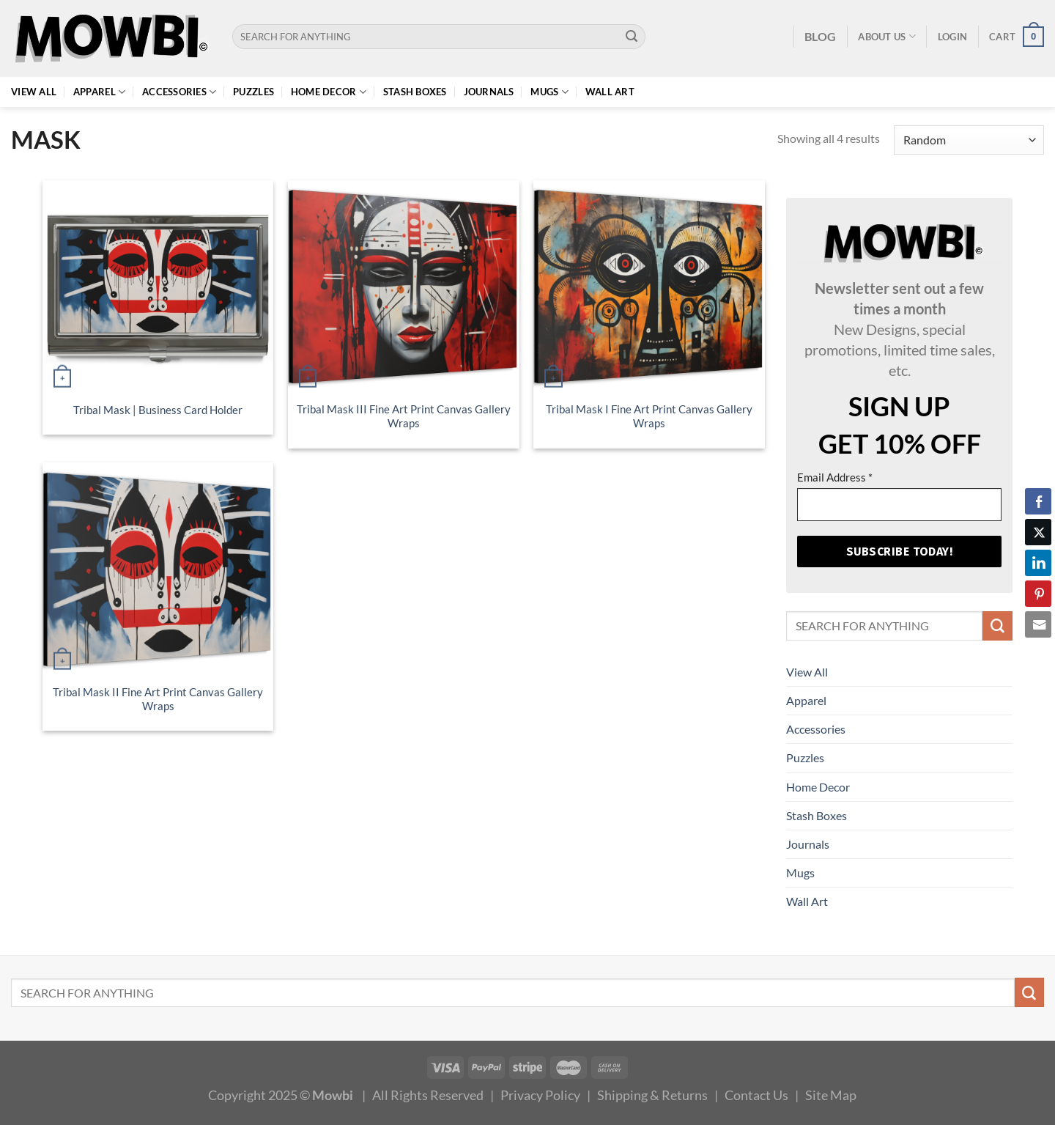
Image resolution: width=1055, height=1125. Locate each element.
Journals (489, 91)
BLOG (820, 36)
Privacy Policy (540, 1095)
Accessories (179, 92)
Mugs (549, 92)
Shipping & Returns (652, 1095)
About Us (887, 36)
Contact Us (756, 1095)
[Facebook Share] (1038, 501)
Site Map (830, 1095)
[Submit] (632, 36)
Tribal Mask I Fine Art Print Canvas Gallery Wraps (649, 416)
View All (33, 91)
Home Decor (328, 92)
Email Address (835, 477)
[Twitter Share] (1038, 532)
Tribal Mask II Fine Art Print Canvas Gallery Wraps (158, 699)
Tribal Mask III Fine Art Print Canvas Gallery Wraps (404, 416)
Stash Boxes (415, 91)
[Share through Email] (1038, 624)
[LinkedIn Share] (1038, 563)
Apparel (99, 92)
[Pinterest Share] (1038, 593)
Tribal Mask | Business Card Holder (158, 410)
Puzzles (253, 91)
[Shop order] (969, 140)
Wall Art (609, 91)
